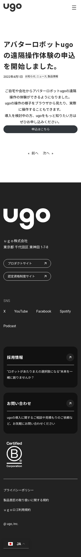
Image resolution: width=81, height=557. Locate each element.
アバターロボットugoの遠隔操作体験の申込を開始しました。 (39, 55)
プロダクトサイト (20, 263)
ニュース (42, 76)
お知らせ (30, 76)
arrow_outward (70, 357)
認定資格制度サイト (21, 276)
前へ (35, 153)
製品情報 (53, 76)
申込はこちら (41, 129)
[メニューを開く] (74, 7)
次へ (46, 153)
